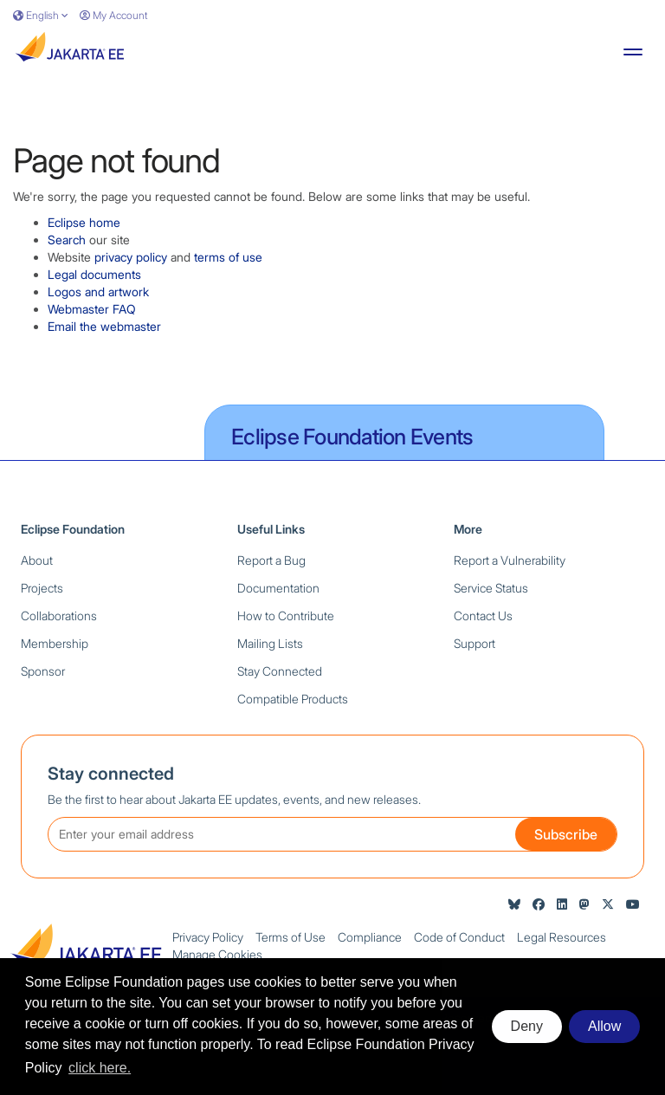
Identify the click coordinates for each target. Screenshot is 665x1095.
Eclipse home (84, 222)
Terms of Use (290, 937)
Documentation (278, 587)
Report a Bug (271, 560)
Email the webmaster (104, 326)
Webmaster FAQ (92, 308)
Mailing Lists (270, 643)
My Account (113, 15)
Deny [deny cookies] (527, 1026)
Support (474, 643)
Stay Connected (279, 671)
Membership (54, 643)
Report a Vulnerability (509, 560)
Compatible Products (292, 698)
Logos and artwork (98, 291)
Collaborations (59, 615)
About (37, 560)
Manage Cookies (217, 954)
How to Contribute (285, 615)
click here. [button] (99, 1067)
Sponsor (43, 671)
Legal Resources (561, 937)
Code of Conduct (459, 937)
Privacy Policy (207, 937)
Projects (42, 587)
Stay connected (111, 773)
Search (67, 239)
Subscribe (565, 834)
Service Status (491, 587)
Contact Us (483, 615)
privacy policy (130, 256)
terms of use (228, 256)
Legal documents (94, 274)
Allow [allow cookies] (604, 1026)
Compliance (370, 937)
